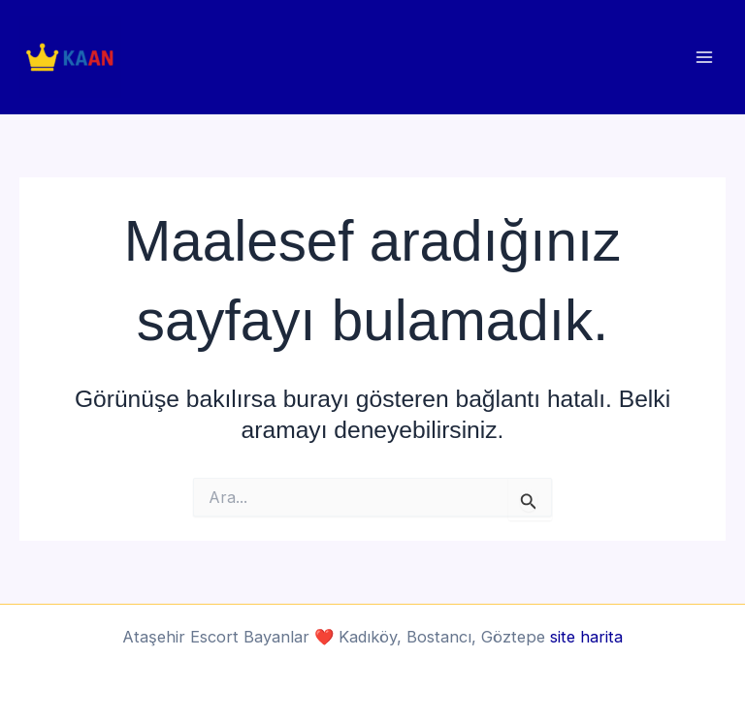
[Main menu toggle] (704, 57)
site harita (586, 636)
